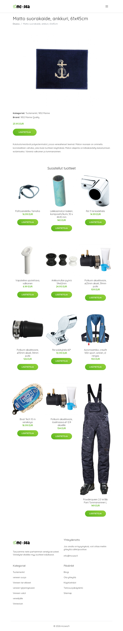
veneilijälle (18, 598)
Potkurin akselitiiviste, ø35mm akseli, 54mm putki (28, 352)
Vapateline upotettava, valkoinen (28, 282)
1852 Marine (44, 113)
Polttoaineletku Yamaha (27, 211)
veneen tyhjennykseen (24, 588)
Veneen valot (19, 593)
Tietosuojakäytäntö (73, 588)
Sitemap (68, 593)
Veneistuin (18, 603)
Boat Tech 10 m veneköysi (28, 421)
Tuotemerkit (31, 113)
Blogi (66, 572)
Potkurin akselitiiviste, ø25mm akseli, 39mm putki (95, 283)
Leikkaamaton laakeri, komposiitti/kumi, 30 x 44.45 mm (61, 214)
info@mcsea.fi (71, 555)
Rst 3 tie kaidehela (95, 211)
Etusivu (16, 23)
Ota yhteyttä (70, 577)
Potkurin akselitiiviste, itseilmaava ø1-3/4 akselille (61, 422)
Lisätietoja (25, 132)
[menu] (107, 6)
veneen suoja (19, 577)
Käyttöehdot (70, 582)
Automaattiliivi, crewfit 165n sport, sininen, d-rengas (95, 352)
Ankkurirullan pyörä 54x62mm (62, 282)
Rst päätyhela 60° (61, 349)
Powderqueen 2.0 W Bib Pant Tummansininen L (95, 501)
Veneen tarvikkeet (22, 582)
